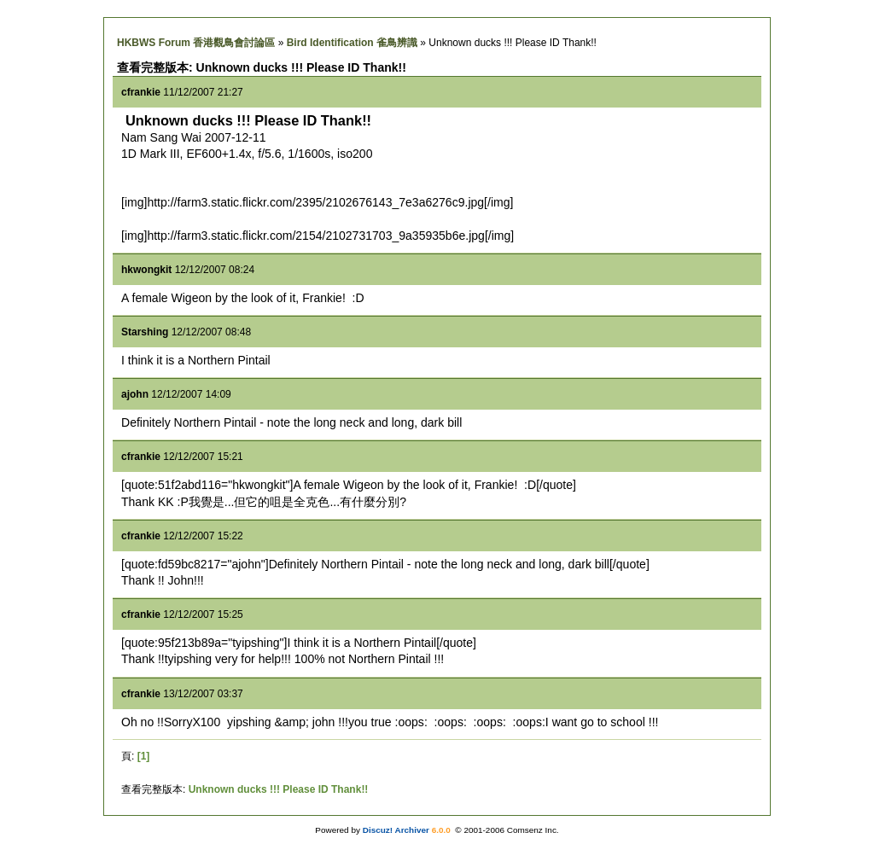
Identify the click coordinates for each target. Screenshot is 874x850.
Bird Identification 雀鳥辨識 (352, 43)
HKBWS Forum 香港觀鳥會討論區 (196, 43)
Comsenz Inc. (533, 830)
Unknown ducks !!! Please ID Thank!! (279, 789)
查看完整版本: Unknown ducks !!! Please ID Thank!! (261, 67)
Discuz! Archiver (396, 830)
